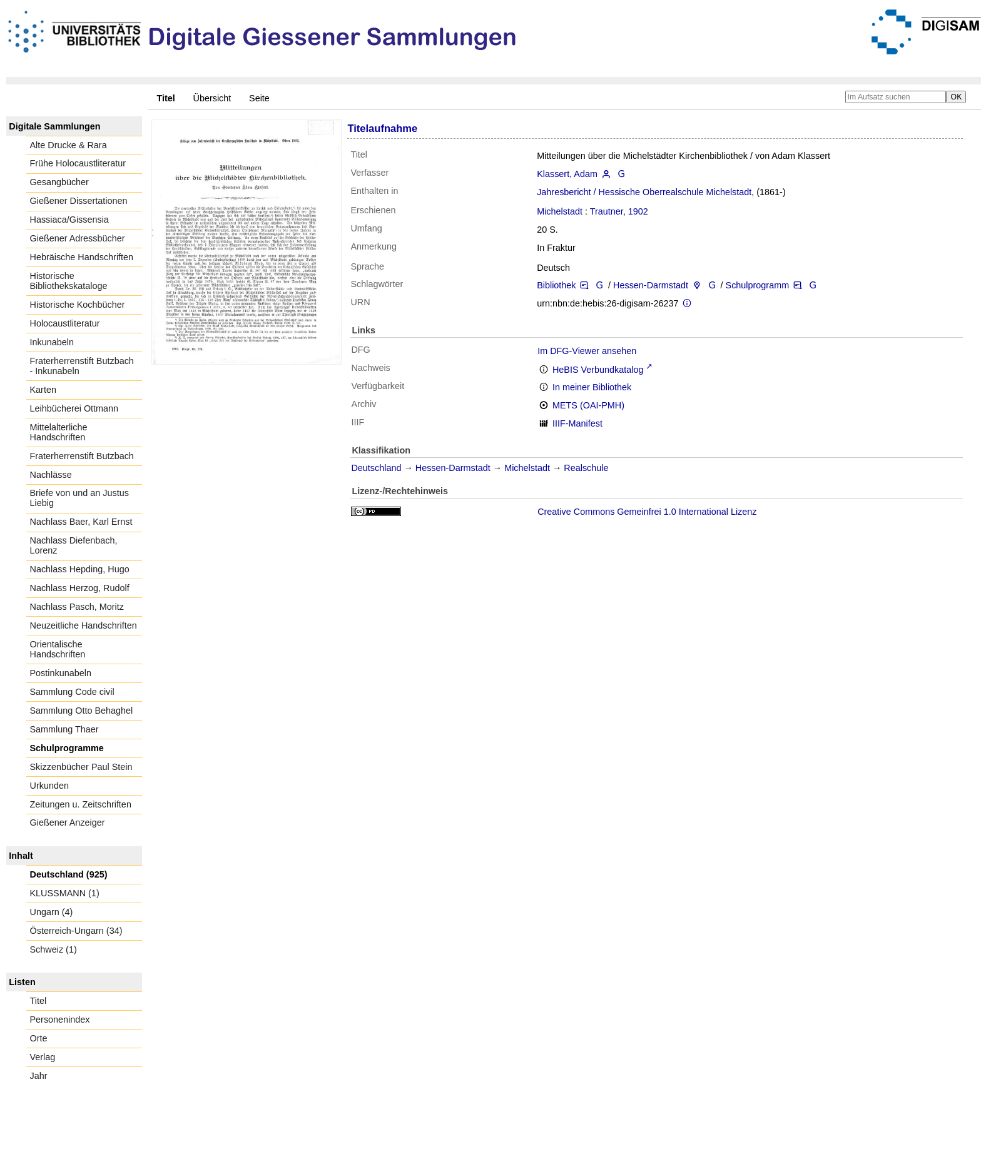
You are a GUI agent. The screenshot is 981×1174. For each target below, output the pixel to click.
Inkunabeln (52, 342)
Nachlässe (51, 475)
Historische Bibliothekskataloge (69, 281)
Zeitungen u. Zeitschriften (80, 804)
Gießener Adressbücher (77, 238)
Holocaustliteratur (65, 323)
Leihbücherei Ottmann (74, 408)
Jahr (39, 1076)
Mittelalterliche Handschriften (59, 432)
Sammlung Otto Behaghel (81, 711)
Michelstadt (559, 211)
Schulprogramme (67, 748)
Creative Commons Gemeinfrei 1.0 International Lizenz (646, 512)
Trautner (606, 211)
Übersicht (212, 98)
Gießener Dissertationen (79, 201)
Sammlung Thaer (64, 729)
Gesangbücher (59, 182)
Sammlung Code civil (72, 692)
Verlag (43, 1057)
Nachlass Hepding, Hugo (80, 569)
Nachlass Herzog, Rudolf (80, 588)
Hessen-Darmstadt (650, 285)
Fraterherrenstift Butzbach (82, 456)
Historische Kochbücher (77, 305)
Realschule (586, 468)
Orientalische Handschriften (58, 649)
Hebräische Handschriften (82, 257)
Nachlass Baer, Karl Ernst (81, 522)
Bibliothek (556, 285)
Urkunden (49, 786)
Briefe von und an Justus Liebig (79, 498)
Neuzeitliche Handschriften (83, 625)
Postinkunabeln (60, 673)
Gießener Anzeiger (67, 822)
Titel (38, 1001)
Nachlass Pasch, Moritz (77, 607)
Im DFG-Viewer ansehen (586, 351)
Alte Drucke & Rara (68, 145)
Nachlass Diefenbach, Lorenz (74, 545)
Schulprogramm (758, 285)
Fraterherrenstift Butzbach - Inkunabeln (82, 366)
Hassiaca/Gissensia (69, 220)
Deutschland (376, 468)
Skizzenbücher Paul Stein (81, 767)
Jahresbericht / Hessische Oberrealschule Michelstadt (644, 192)
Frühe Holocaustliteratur (78, 163)
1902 (638, 211)
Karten (43, 390)
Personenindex (60, 1020)
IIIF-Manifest (577, 423)
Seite (259, 98)
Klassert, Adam (567, 174)
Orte (39, 1038)
